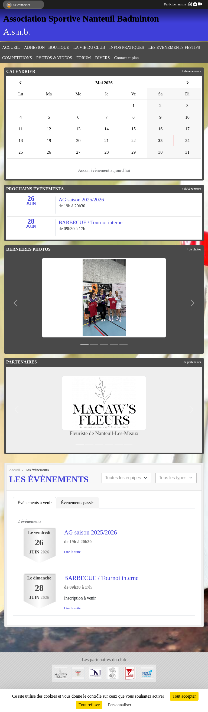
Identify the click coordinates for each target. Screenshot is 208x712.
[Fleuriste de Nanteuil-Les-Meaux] (60, 673)
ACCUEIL (11, 47)
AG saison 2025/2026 (90, 532)
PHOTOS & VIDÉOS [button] (54, 58)
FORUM (83, 58)
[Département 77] (147, 673)
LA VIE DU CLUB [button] (89, 47)
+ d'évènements (191, 71)
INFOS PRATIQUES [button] (126, 47)
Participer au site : (183, 4)
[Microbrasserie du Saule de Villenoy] (112, 673)
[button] (15, 303)
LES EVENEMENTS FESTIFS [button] (174, 47)
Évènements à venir (35, 502)
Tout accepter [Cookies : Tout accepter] (184, 696)
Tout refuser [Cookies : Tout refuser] (89, 705)
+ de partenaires (191, 362)
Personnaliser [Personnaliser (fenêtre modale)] (119, 705)
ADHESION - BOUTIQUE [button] (46, 47)
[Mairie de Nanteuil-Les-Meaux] (95, 673)
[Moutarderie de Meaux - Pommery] (78, 673)
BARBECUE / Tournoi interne (101, 578)
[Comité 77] (129, 673)
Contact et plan (126, 58)
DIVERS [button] (102, 58)
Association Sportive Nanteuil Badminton (81, 18)
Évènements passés (77, 502)
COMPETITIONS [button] (17, 58)
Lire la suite (72, 552)
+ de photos (193, 249)
